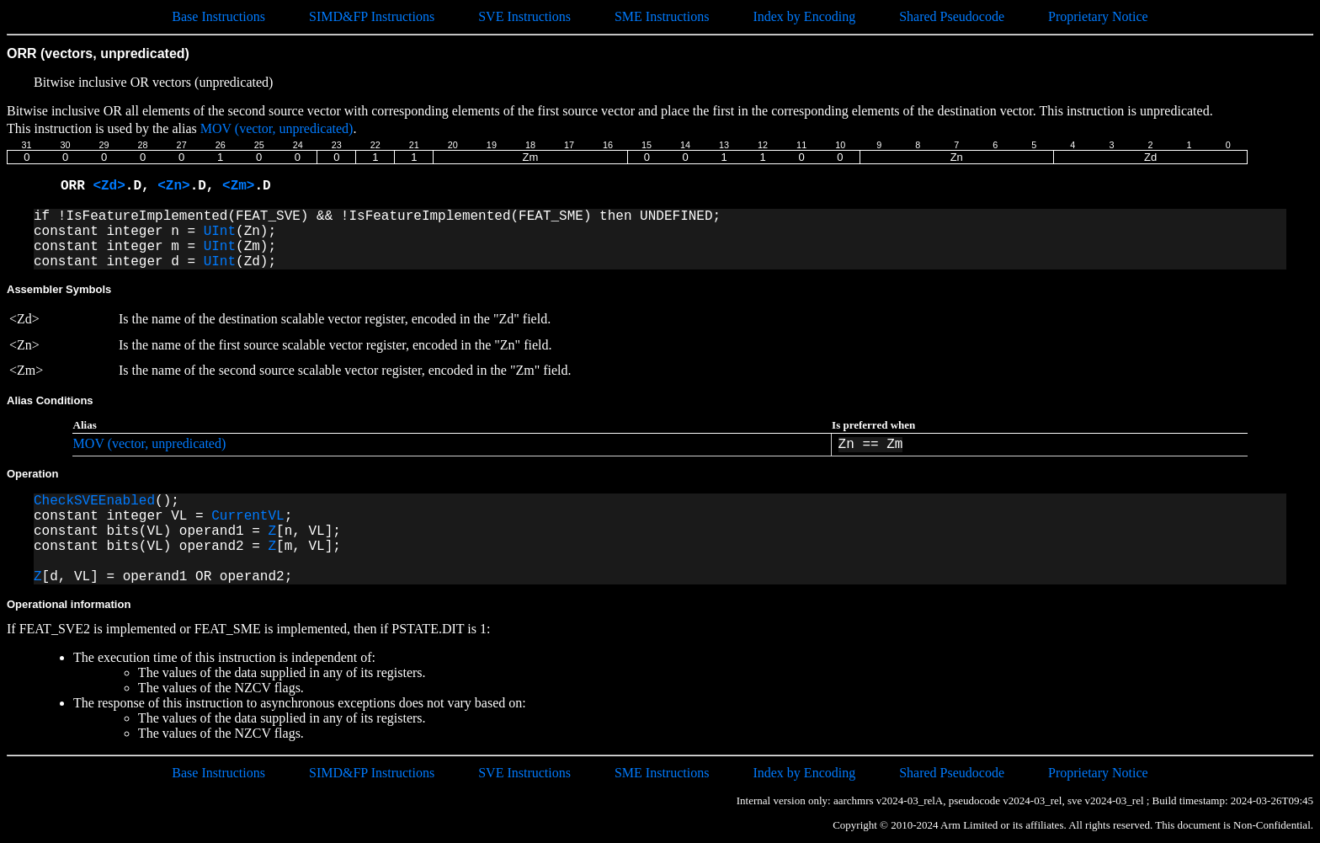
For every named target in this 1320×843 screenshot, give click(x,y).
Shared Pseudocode (951, 16)
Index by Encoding (804, 16)
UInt (220, 231)
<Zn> (173, 186)
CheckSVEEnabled (94, 501)
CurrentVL (247, 516)
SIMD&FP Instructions (371, 16)
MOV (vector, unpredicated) (277, 128)
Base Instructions (218, 16)
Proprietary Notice (1098, 16)
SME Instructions (662, 16)
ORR (77, 186)
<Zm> (238, 186)
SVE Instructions (524, 16)
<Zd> (109, 186)
